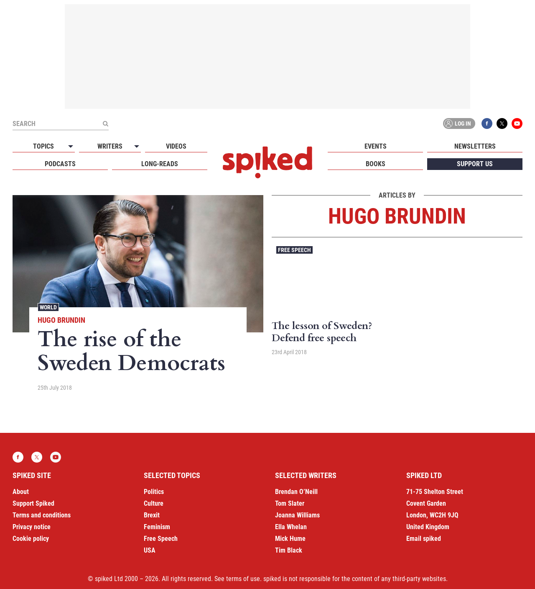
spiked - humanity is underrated (267, 162)
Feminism (157, 527)
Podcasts (60, 164)
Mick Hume (290, 539)
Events (375, 146)
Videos (176, 146)
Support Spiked (33, 503)
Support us (475, 164)
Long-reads (159, 164)
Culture (153, 503)
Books (375, 164)
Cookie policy (31, 539)
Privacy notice (32, 527)
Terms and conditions (42, 515)
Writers (109, 146)
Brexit (152, 515)
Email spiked (423, 539)
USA (149, 550)
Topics (43, 146)
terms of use (243, 579)
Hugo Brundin (61, 320)
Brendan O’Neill (296, 492)
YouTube (517, 123)
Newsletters (475, 146)
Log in (457, 123)
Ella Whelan (291, 527)
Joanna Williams (297, 515)
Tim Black (288, 550)
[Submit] (105, 123)
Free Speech (294, 250)
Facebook (487, 123)
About (21, 492)
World (48, 307)
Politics (154, 492)
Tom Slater (289, 503)
